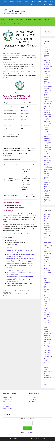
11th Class (26, 1)
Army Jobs (47, 229)
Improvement (47, 312)
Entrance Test (48, 266)
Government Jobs (25, 125)
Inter (38, 4)
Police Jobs (47, 352)
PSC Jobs (47, 354)
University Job (48, 382)
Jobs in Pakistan (33, 397)
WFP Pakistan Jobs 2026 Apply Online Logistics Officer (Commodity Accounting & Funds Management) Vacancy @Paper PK (48, 147)
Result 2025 (10, 19)
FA (45, 274)
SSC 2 (46, 369)
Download (22, 24)
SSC (32, 4)
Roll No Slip (12, 23)
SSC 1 (46, 367)
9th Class (12, 1)
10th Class (19, 1)
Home (2, 19)
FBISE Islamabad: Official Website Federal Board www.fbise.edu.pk (48, 286)
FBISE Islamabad (7, 402)
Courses (46, 257)
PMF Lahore (47, 350)
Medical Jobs (47, 333)
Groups (52, 4)
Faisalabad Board (7, 399)
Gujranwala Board (8, 404)
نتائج (45, 384)
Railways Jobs (48, 356)
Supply (47, 19)
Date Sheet (4, 23)
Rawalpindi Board (7, 408)
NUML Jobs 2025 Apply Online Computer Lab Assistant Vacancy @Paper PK (48, 195)
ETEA (45, 268)
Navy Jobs (47, 341)
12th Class (33, 1)
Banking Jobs (47, 238)
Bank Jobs (47, 235)
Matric (39, 1)
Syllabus (46, 375)
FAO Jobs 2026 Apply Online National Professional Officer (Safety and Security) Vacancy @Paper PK (48, 99)
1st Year (45, 1)
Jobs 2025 (20, 19)
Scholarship (28, 19)
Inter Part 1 (47, 314)
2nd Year (52, 1)
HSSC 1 (46, 304)
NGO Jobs (47, 343)
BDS (45, 240)
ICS (45, 310)
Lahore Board (47, 323)
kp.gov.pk (14, 244)
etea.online (47, 270)
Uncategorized (48, 379)
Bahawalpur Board (8, 397)
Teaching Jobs (48, 377)
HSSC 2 (46, 306)
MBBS (46, 327)
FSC (45, 293)
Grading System (37, 19)
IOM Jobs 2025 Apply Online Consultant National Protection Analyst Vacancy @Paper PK (47, 181)
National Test (47, 339)
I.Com (45, 308)
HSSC (45, 4)
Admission (47, 227)
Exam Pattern (47, 272)
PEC (6, 1)
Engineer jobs (48, 264)
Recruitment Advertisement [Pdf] (19, 233)
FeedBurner (31, 432)
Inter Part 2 (47, 316)
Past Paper (47, 346)
